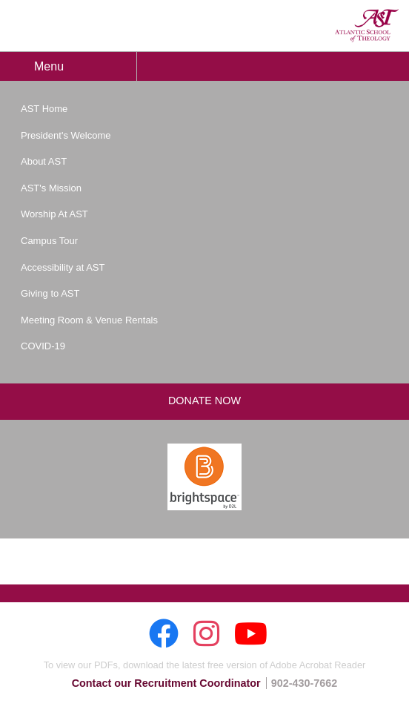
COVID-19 (43, 346)
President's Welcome (65, 135)
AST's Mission (51, 188)
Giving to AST (50, 293)
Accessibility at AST (62, 267)
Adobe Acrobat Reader (317, 664)
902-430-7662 (304, 683)
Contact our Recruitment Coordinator (166, 683)
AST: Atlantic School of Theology (367, 25)
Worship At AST (54, 214)
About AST (44, 161)
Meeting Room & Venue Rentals (89, 320)
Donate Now (204, 400)
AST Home (44, 108)
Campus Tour (49, 240)
